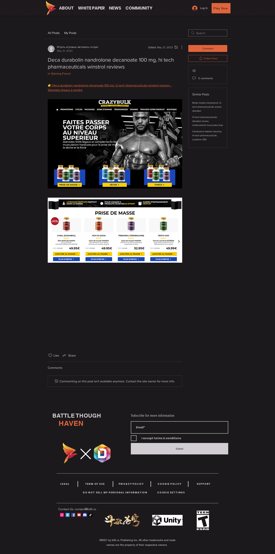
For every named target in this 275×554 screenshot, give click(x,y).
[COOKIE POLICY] (169, 484)
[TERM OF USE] (95, 484)
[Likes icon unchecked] (50, 355)
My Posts (70, 33)
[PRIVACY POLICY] (131, 484)
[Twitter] (68, 515)
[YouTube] (79, 515)
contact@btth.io (85, 509)
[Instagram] (62, 515)
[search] (207, 33)
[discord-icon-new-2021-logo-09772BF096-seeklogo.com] (85, 515)
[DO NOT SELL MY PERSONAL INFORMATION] (115, 492)
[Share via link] (69, 355)
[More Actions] (180, 47)
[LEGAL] (65, 484)
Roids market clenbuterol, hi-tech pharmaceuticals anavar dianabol (207, 106)
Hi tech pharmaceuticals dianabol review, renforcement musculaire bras (207, 121)
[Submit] (179, 448)
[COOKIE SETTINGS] (171, 492)
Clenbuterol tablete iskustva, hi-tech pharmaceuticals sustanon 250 (207, 135)
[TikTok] (90, 515)
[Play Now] (221, 8)
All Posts (54, 33)
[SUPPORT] (204, 484)
